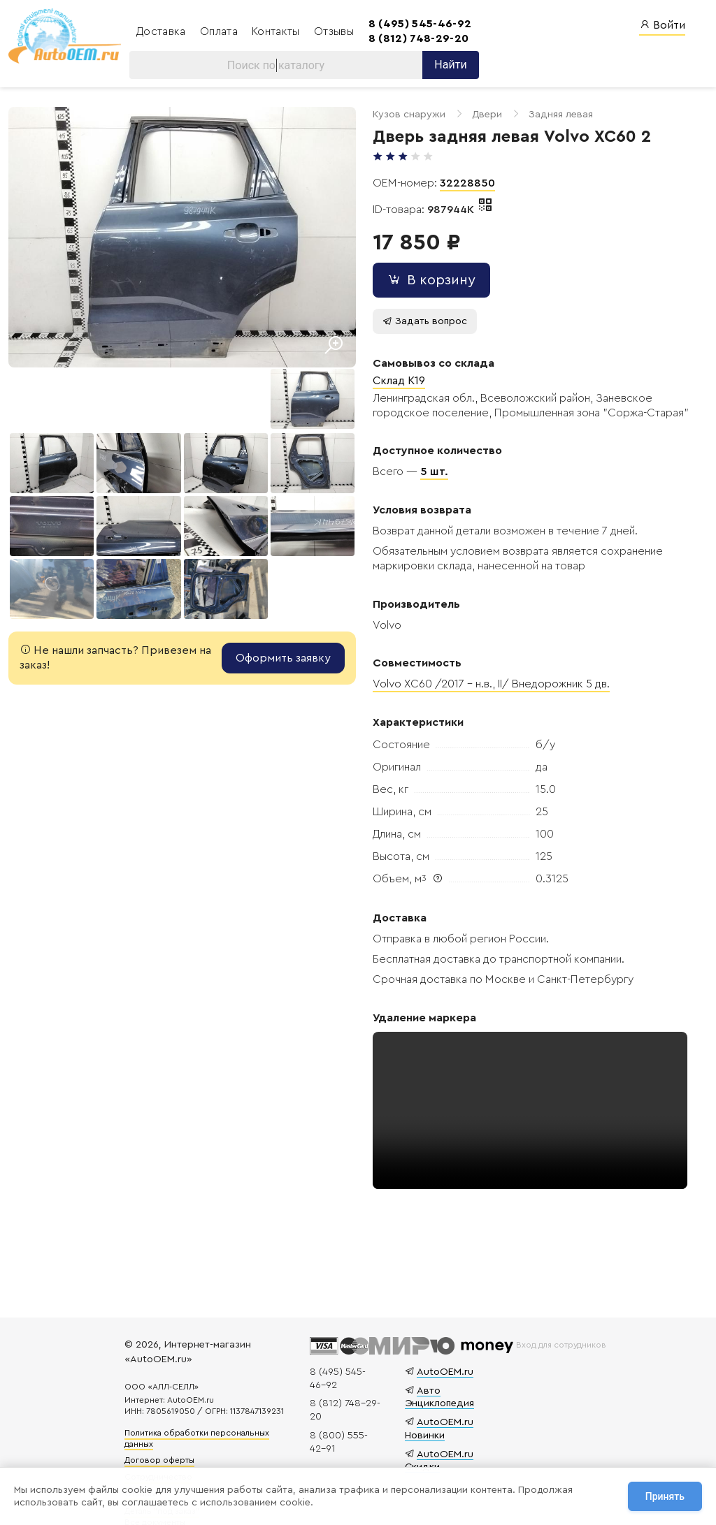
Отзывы (330, 31)
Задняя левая (554, 115)
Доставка (158, 31)
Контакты (273, 31)
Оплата (216, 31)
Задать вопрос (418, 321)
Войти (662, 25)
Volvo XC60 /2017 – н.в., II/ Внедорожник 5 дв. (484, 684)
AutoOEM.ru (443, 1371)
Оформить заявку (276, 653)
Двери (481, 115)
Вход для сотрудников (560, 1345)
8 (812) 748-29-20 (414, 38)
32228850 (461, 183)
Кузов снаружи (402, 115)
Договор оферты (161, 1461)
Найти (446, 65)
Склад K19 (392, 381)
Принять (665, 1496)
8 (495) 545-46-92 (415, 23)
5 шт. (428, 472)
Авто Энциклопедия (438, 1397)
